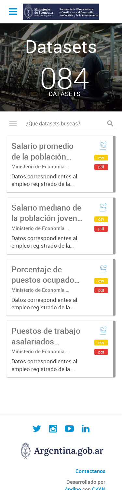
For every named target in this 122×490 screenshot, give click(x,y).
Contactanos (90, 471)
